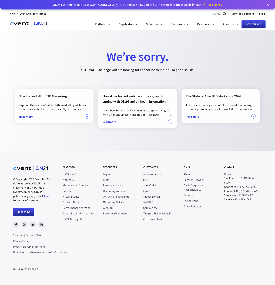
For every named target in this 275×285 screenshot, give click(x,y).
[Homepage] (28, 24)
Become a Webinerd (115, 213)
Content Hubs (70, 202)
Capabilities (126, 24)
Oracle (147, 191)
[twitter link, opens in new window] (24, 224)
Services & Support (243, 13)
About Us (189, 174)
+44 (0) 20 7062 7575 (246, 191)
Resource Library (113, 185)
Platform (100, 24)
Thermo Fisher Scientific (158, 213)
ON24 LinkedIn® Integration (79, 213)
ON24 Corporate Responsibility (193, 187)
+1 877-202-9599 (246, 186)
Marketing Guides (113, 202)
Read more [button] (54, 116)
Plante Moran (151, 196)
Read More (213, 4)
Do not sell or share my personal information (40, 252)
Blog (106, 179)
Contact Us (230, 174)
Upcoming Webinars (115, 191)
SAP (145, 179)
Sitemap (18, 235)
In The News (191, 201)
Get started (253, 24)
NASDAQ (148, 202)
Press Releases (193, 206)
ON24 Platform (71, 174)
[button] (268, 5)
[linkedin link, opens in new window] (41, 224)
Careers (188, 195)
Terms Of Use (33, 235)
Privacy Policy (21, 241)
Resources (204, 24)
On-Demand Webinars (116, 196)
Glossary (108, 208)
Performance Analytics (76, 208)
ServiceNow (150, 208)
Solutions (152, 24)
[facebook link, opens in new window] (16, 224)
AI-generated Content (75, 185)
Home (12, 13)
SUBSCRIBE (24, 212)
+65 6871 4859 (245, 195)
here (46, 196)
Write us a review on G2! (25, 269)
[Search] (224, 13)
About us (228, 24)
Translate (68, 191)
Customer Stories (153, 219)
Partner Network (194, 179)
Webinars (68, 179)
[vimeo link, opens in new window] (33, 224)
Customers (178, 24)
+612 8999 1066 (242, 199)
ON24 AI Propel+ (72, 219)
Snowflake (149, 185)
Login (262, 13)
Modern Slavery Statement (29, 246)
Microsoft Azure (152, 174)
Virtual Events (70, 196)
